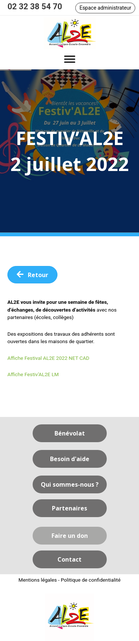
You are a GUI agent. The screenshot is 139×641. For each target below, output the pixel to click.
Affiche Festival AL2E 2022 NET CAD (48, 358)
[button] (105, 8)
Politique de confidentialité (90, 580)
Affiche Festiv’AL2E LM (33, 374)
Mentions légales (38, 580)
